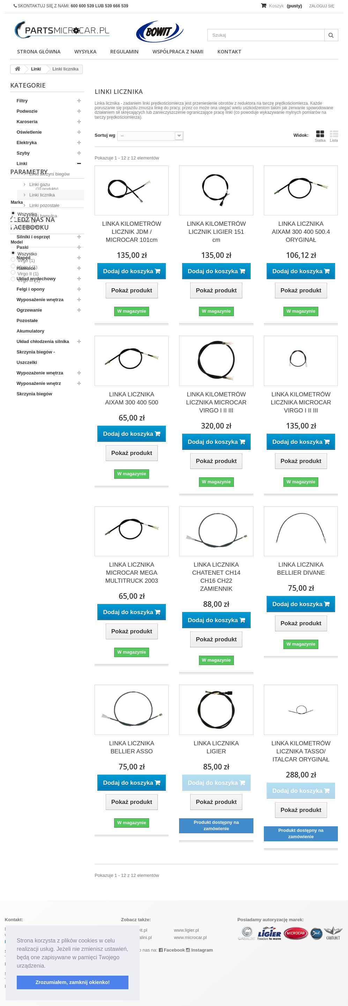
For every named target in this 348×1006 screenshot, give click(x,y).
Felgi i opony (31, 289)
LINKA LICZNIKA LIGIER (216, 747)
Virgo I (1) (27, 509)
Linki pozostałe (44, 205)
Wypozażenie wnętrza (40, 372)
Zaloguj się (321, 6)
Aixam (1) (27, 462)
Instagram (199, 950)
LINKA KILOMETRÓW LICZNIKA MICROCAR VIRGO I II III (216, 402)
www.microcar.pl (190, 937)
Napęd (24, 257)
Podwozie (27, 111)
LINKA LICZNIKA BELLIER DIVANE (301, 568)
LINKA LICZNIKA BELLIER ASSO (131, 747)
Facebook (172, 950)
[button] (48, 966)
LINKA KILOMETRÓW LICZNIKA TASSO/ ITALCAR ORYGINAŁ (301, 751)
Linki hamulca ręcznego (40, 221)
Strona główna (38, 51)
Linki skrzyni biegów (49, 174)
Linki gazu (39, 184)
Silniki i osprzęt (33, 236)
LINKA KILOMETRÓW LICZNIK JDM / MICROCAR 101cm (131, 232)
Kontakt (229, 51)
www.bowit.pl (134, 930)
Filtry (22, 100)
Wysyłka (85, 51)
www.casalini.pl (136, 937)
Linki (22, 163)
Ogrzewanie (29, 310)
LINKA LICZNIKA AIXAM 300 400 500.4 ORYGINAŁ (301, 232)
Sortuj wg (105, 135)
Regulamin (124, 51)
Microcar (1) (29, 469)
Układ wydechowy (36, 278)
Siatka (320, 136)
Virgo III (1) (28, 522)
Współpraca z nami (178, 51)
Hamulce (26, 268)
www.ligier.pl (186, 930)
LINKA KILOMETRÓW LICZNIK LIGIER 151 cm (216, 232)
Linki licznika (41, 195)
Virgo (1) (26, 502)
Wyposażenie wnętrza (40, 299)
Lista (334, 136)
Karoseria (27, 121)
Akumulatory (30, 331)
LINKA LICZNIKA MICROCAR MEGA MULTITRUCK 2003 (131, 572)
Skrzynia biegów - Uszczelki (36, 357)
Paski (23, 247)
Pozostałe (27, 320)
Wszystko (27, 456)
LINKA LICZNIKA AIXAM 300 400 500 (131, 398)
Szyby (23, 153)
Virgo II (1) (27, 515)
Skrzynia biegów (34, 393)
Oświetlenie (29, 132)
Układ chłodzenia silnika (43, 341)
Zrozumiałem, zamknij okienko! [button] (73, 982)
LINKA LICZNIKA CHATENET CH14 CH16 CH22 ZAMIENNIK (216, 576)
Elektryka (27, 142)
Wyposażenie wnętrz (39, 383)
